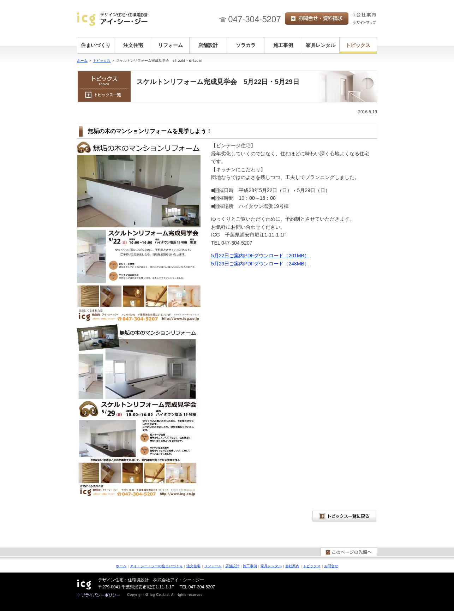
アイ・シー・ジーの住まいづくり (156, 566)
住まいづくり (95, 45)
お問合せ (331, 566)
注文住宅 (133, 45)
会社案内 (292, 566)
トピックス (358, 45)
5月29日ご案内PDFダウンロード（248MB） (260, 263)
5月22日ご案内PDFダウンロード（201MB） (260, 255)
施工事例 (283, 45)
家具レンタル (320, 45)
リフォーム (170, 45)
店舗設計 (208, 45)
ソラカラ (246, 45)
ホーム (82, 60)
